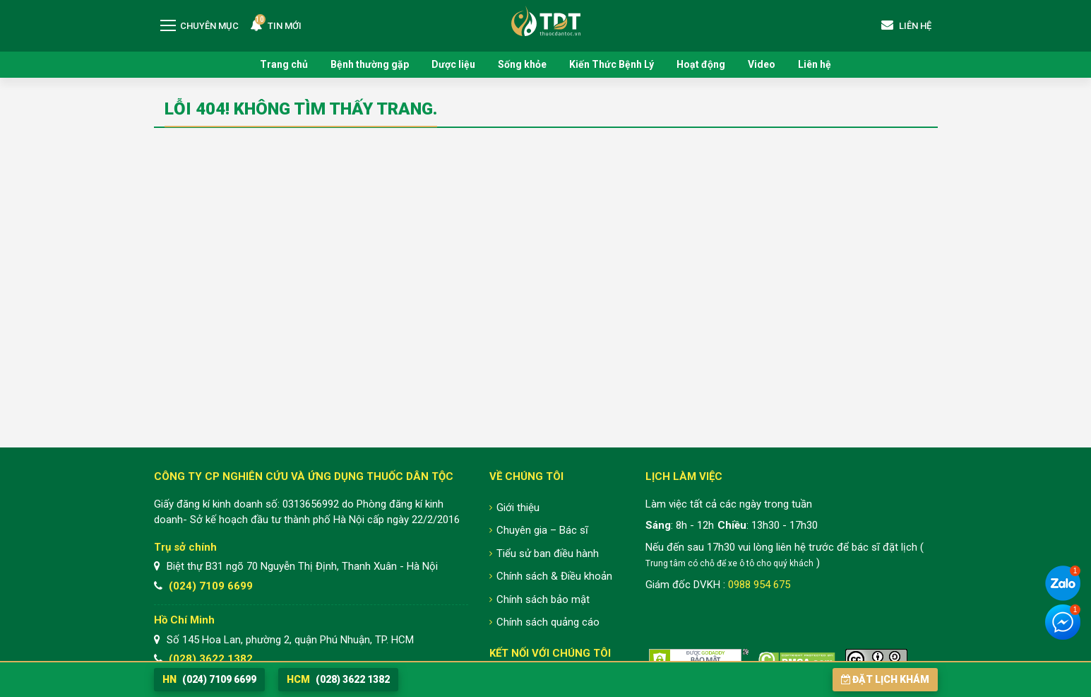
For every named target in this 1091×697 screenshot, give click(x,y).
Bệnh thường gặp (369, 64)
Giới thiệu (517, 507)
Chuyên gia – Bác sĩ (542, 530)
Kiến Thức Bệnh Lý (611, 64)
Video (761, 64)
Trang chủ (284, 64)
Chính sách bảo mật (543, 599)
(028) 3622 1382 (211, 658)
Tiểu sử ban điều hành (547, 553)
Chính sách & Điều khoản (554, 576)
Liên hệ (814, 64)
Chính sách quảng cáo (548, 622)
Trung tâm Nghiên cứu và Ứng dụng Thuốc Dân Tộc (546, 21)
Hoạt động (700, 64)
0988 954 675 (759, 584)
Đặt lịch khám (885, 679)
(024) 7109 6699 (211, 586)
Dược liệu (453, 64)
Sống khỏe (522, 64)
